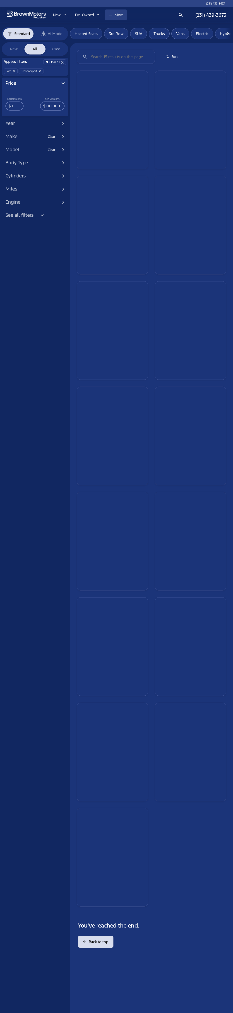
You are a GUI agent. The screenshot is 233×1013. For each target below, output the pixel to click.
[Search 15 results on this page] (116, 57)
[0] (14, 106)
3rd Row (116, 33)
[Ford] (11, 71)
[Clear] (51, 136)
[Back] (54, 62)
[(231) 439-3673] (215, 3)
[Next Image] (228, 33)
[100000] (52, 106)
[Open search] (180, 15)
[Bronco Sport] (31, 71)
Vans (180, 33)
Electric (202, 33)
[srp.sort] (172, 56)
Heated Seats (86, 33)
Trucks (159, 33)
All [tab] (35, 49)
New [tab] (14, 49)
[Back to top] (95, 942)
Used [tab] (56, 49)
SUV (138, 33)
